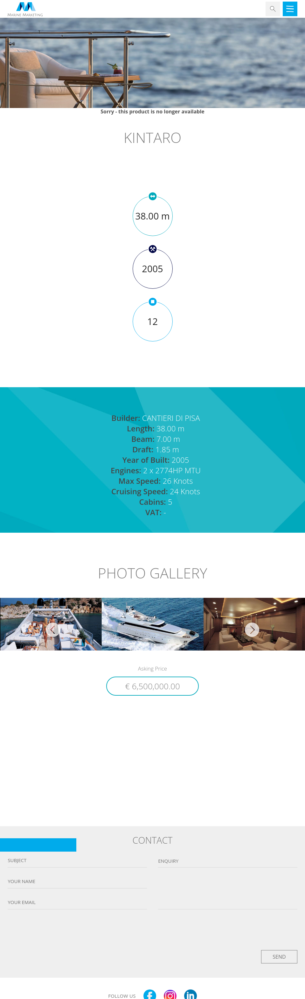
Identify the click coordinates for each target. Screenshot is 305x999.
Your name (21, 881)
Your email (21, 902)
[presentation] (152, 928)
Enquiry (168, 861)
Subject (17, 860)
